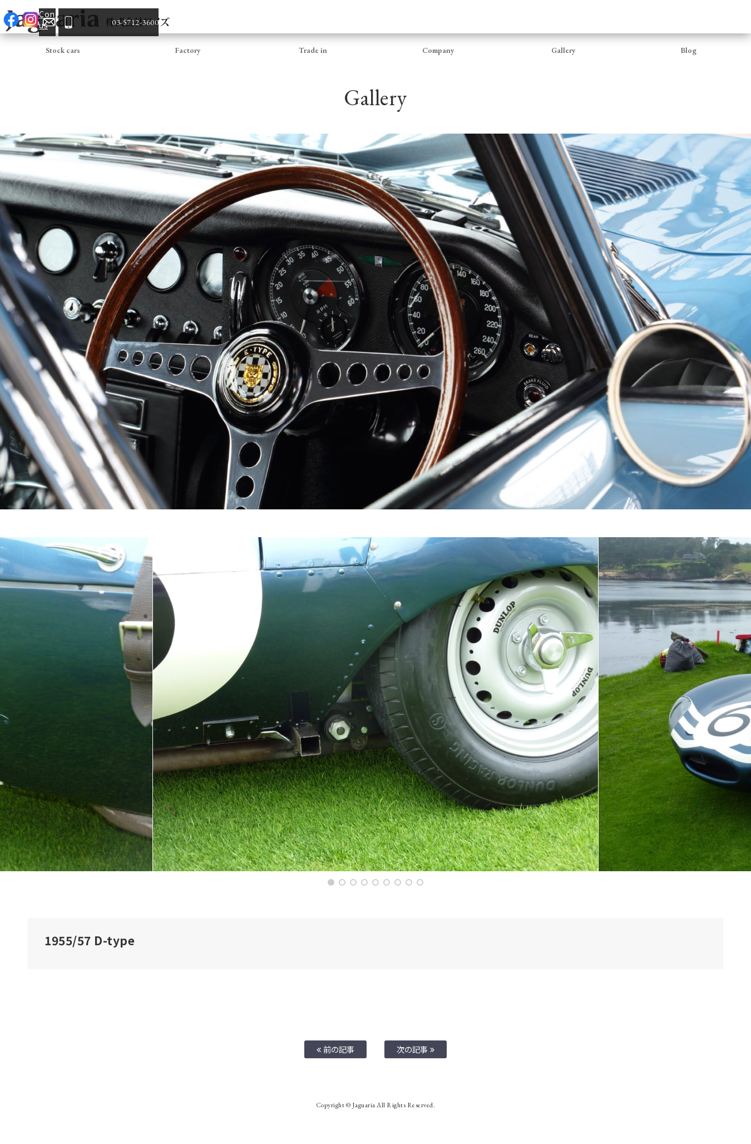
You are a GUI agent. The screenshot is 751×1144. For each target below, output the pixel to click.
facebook (600, 16)
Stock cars (63, 50)
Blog (688, 50)
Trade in (313, 50)
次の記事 (416, 1049)
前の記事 (336, 1049)
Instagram (620, 16)
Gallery (563, 50)
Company (438, 50)
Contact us (639, 16)
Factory (188, 50)
